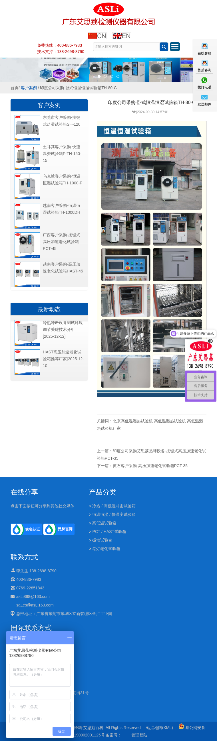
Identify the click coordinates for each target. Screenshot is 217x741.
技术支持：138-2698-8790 (60, 51)
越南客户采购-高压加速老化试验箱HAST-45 (63, 267)
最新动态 (49, 309)
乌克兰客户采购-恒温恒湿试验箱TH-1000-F (62, 179)
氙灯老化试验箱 (106, 548)
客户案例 (29, 87)
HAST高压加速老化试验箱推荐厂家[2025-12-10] (63, 359)
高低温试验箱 (104, 523)
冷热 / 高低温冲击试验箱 (114, 506)
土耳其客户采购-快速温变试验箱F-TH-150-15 (62, 153)
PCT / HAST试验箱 (109, 531)
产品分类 (102, 492)
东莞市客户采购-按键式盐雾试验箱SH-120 (61, 121)
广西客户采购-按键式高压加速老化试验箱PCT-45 (61, 242)
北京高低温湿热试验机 (133, 421)
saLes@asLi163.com (35, 605)
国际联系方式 (31, 628)
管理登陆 (139, 735)
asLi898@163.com (33, 596)
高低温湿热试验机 (170, 421)
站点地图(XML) (159, 727)
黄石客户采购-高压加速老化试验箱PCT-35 (150, 465)
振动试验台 (102, 540)
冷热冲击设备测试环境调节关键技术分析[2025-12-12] (63, 329)
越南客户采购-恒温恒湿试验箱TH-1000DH (61, 209)
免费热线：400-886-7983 (59, 45)
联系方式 (24, 557)
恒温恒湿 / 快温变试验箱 (114, 514)
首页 (15, 87)
